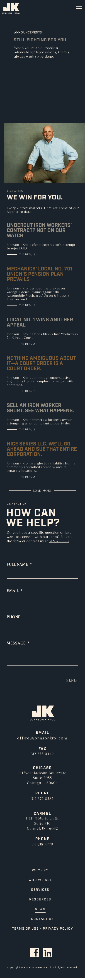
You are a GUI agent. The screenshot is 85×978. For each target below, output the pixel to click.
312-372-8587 (59, 541)
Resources (40, 899)
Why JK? (40, 870)
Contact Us (42, 919)
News (40, 909)
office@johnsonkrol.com (42, 738)
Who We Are (40, 880)
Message (18, 643)
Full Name (19, 564)
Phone (14, 617)
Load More (42, 490)
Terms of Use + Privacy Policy (42, 929)
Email (14, 590)
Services (40, 890)
